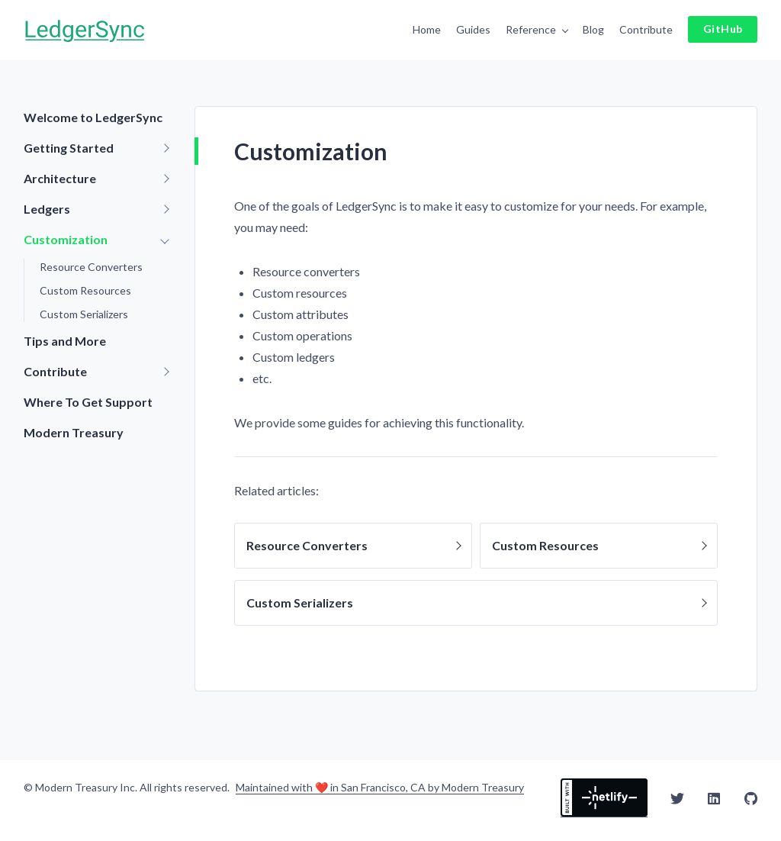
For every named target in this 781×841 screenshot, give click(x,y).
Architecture (60, 178)
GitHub (723, 28)
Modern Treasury (74, 432)
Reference (531, 29)
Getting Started (69, 147)
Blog (593, 29)
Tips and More (65, 341)
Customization (66, 239)
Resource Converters (91, 266)
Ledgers (47, 208)
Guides (473, 29)
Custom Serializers (84, 314)
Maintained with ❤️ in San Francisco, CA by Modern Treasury (380, 787)
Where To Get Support (88, 402)
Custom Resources (85, 290)
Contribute (646, 29)
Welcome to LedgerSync (93, 117)
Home (427, 29)
